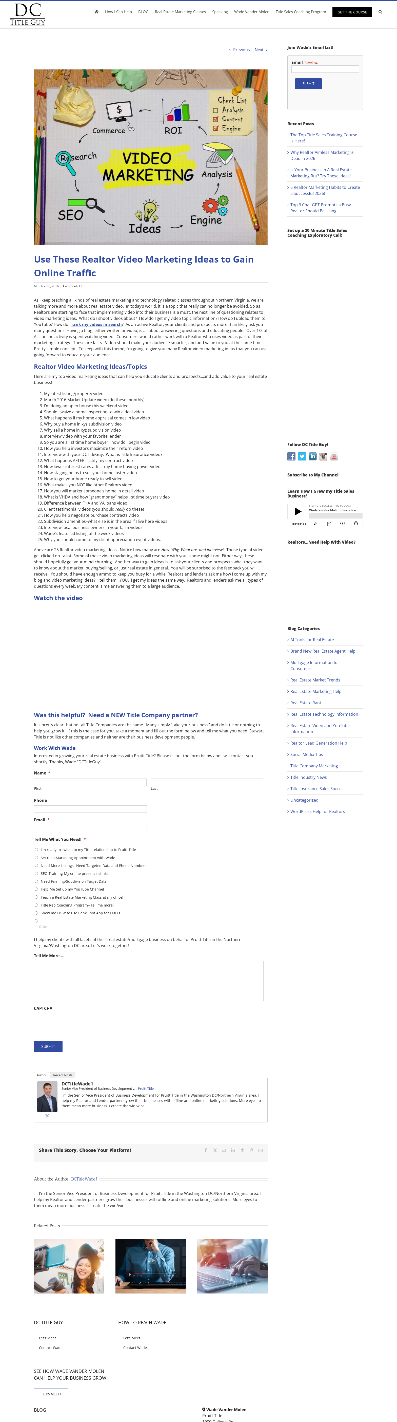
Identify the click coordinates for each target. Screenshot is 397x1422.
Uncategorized (304, 800)
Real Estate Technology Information (324, 714)
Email (42, 820)
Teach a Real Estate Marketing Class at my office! (82, 897)
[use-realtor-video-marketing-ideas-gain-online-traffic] (151, 157)
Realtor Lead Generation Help (318, 743)
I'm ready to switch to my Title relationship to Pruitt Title (88, 849)
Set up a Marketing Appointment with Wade (78, 857)
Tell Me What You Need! (60, 839)
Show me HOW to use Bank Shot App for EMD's (80, 913)
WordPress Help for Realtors (317, 811)
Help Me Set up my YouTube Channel (72, 889)
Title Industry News (308, 777)
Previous (241, 49)
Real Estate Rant (305, 703)
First (38, 788)
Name (42, 773)
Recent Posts (62, 1075)
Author (41, 1075)
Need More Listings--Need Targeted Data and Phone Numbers (94, 865)
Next (259, 49)
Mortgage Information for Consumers (314, 665)
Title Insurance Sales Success (318, 788)
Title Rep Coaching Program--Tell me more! (77, 905)
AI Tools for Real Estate (312, 639)
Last (154, 788)
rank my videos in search (96, 324)
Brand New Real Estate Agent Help (322, 651)
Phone (40, 800)
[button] (380, 11)
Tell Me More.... (49, 955)
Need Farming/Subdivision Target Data (74, 881)
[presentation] (72, 1023)
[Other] (152, 926)
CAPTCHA (43, 1008)
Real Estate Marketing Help (316, 691)
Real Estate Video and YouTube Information (320, 728)
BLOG (40, 1410)
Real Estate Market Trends (315, 680)
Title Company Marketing (314, 766)
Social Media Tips (306, 754)
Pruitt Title (146, 1088)
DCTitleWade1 (77, 1084)
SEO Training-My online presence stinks (74, 873)
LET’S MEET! (51, 1394)
